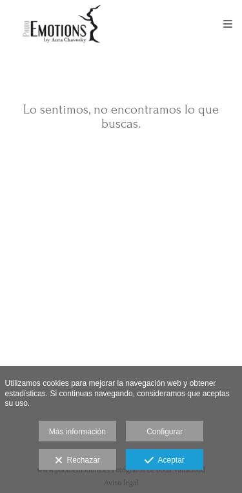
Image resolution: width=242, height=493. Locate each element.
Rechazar (77, 461)
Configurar (164, 431)
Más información (77, 431)
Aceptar (164, 461)
